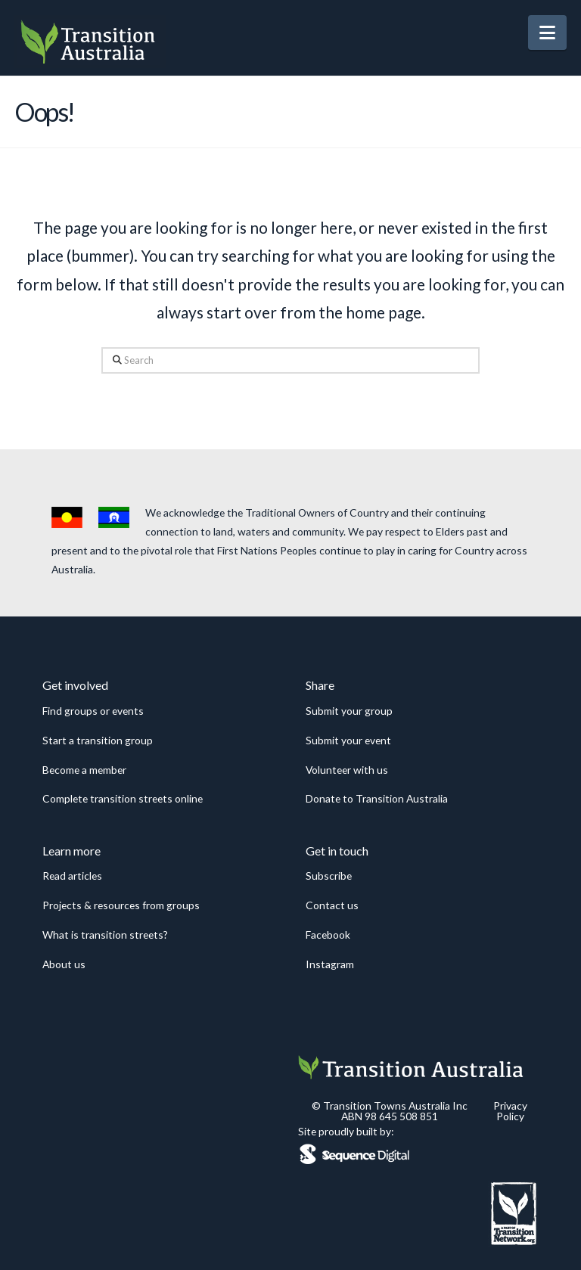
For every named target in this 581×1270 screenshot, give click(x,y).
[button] (547, 32)
